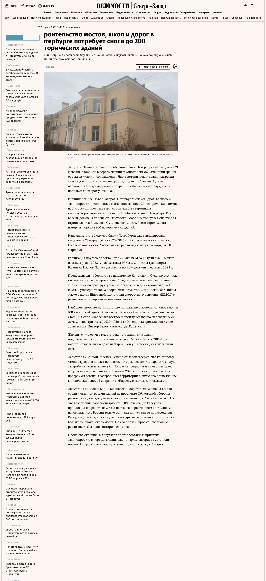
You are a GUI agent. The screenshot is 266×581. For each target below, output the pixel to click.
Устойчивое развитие (196, 17)
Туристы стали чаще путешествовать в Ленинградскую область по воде (22, 214)
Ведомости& (71, 17)
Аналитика (97, 17)
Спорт (84, 17)
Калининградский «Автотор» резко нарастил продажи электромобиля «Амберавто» (22, 115)
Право (225, 17)
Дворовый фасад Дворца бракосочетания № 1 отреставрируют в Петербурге (20, 569)
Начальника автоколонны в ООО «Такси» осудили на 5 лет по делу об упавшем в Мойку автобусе (22, 296)
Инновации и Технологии (131, 17)
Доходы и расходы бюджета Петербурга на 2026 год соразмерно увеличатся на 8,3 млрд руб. (22, 95)
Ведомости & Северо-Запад (180, 12)
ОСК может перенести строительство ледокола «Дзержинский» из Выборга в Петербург (22, 493)
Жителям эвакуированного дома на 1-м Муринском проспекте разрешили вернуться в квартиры (22, 176)
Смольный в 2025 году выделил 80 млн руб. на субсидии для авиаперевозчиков (20, 436)
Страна (110, 17)
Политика (76, 12)
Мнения (217, 12)
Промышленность (171, 17)
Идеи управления (41, 17)
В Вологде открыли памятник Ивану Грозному (21, 456)
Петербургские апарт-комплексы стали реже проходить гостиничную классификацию (20, 337)
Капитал (153, 17)
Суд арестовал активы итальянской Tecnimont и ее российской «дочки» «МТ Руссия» (22, 139)
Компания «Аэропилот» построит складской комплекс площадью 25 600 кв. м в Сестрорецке (22, 398)
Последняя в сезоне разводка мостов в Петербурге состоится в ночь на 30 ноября (20, 235)
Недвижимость (124, 12)
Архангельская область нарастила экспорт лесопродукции (20, 196)
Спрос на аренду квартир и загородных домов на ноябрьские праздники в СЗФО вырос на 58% (22, 473)
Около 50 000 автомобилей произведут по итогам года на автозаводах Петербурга (22, 254)
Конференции (20, 17)
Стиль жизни (143, 12)
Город (57, 17)
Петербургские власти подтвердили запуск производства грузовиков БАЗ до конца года (21, 514)
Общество (91, 12)
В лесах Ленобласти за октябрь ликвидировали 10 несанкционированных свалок (22, 74)
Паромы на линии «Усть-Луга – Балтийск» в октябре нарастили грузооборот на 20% (22, 272)
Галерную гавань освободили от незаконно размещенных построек (21, 158)
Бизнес (48, 12)
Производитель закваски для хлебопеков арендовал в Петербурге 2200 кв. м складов (22, 54)
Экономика (61, 12)
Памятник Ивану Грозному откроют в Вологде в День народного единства (22, 550)
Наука (214, 17)
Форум (157, 12)
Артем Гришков (55, 66)
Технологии (106, 12)
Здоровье (237, 17)
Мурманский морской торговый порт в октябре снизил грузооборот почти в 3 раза (22, 316)
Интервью (204, 12)
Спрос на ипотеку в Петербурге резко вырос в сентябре (21, 533)
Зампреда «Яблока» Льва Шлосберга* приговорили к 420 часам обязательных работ (22, 378)
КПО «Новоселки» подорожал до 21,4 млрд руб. (20, 417)
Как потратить (253, 17)
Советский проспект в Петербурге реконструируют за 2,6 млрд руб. (19, 357)
